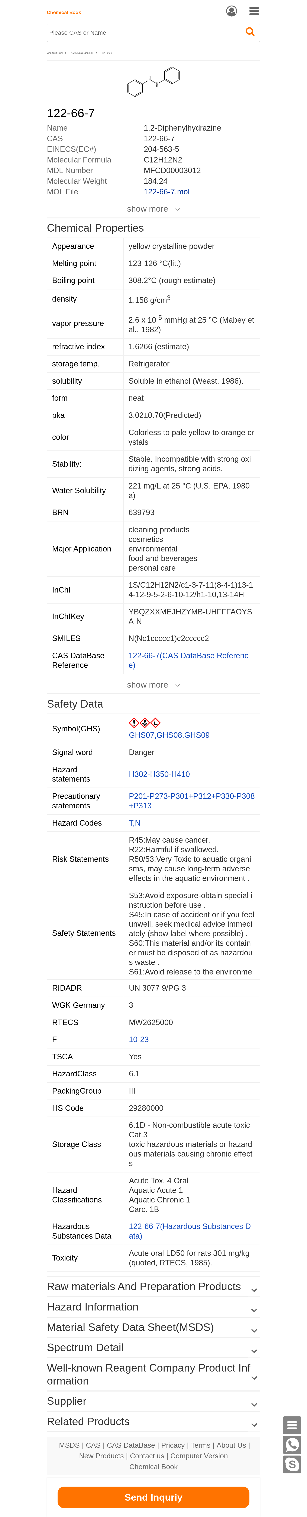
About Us (231, 1445)
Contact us (147, 1456)
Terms (200, 1445)
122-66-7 (107, 52)
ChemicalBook (55, 52)
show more (147, 208)
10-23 (139, 1039)
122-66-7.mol (167, 191)
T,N (134, 823)
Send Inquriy (153, 1497)
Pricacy (173, 1445)
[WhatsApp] (292, 1445)
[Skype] (292, 1464)
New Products (101, 1456)
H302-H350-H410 (159, 774)
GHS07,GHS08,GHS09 (169, 735)
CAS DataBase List (82, 52)
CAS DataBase (131, 1445)
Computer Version (199, 1456)
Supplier (66, 1401)
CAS (93, 1445)
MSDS (69, 1445)
